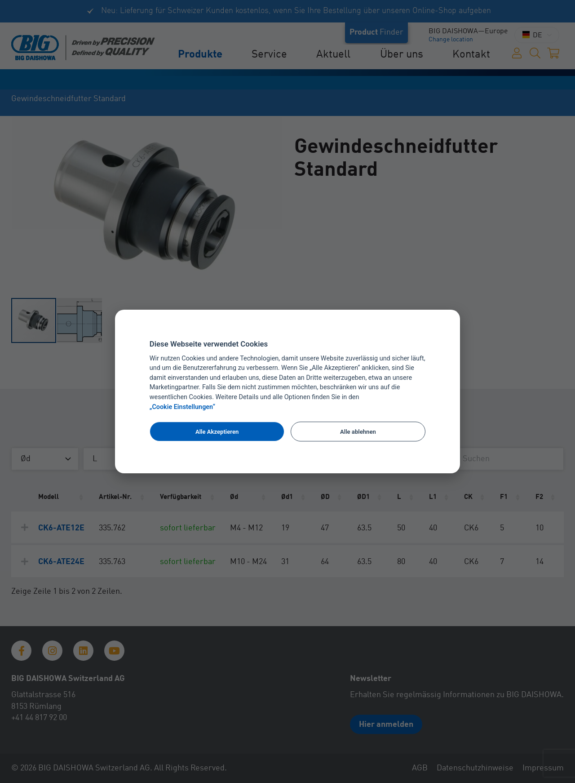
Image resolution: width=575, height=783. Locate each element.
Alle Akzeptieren (217, 431)
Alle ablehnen (358, 431)
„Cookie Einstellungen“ (182, 407)
